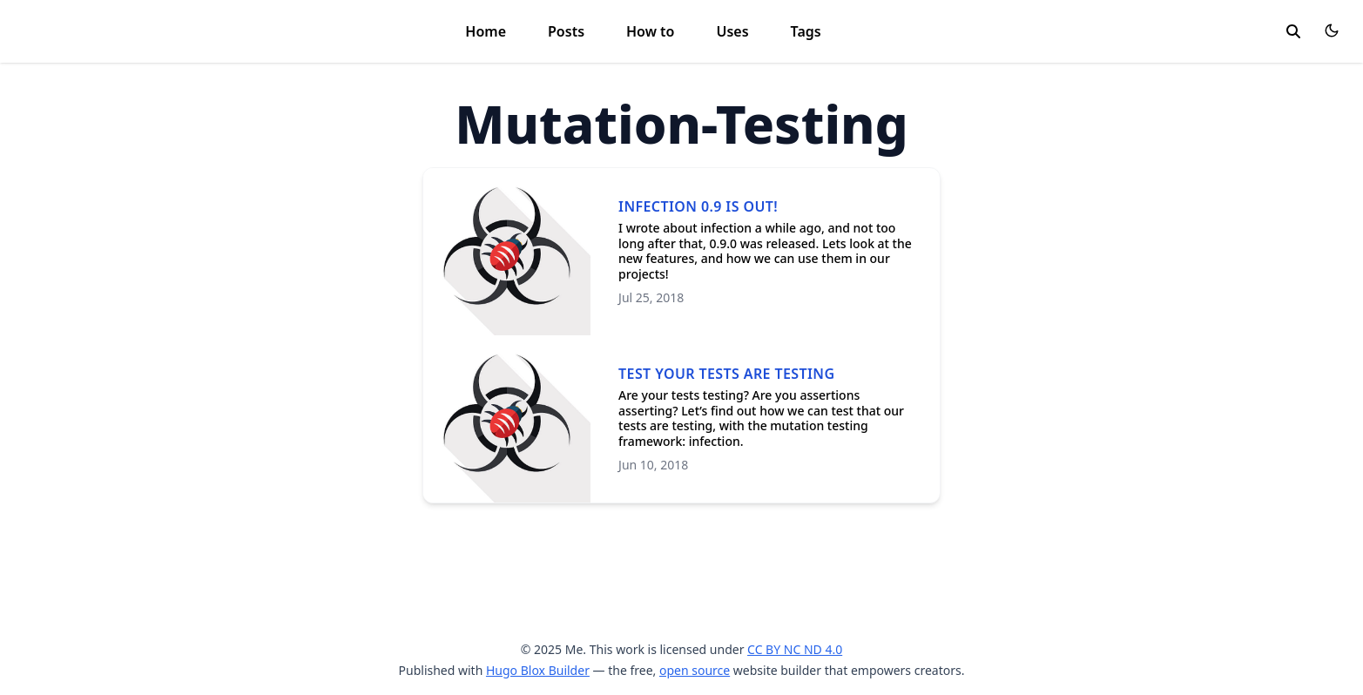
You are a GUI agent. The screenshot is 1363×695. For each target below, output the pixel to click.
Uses (732, 31)
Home (485, 31)
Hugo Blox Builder (538, 670)
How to (650, 31)
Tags (806, 31)
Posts (566, 31)
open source (694, 670)
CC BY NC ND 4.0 (794, 649)
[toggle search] (1293, 31)
